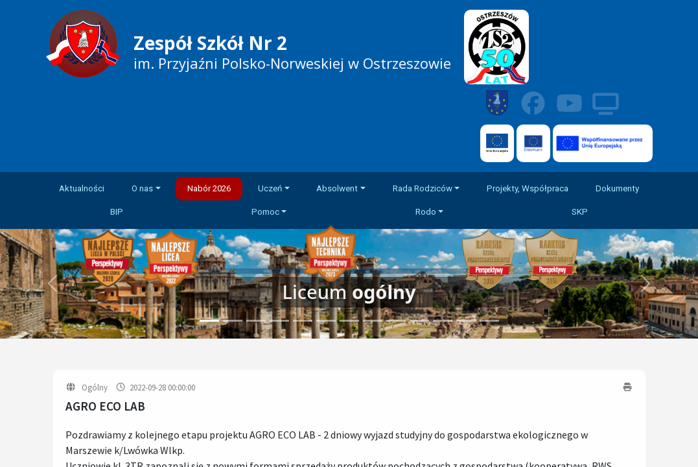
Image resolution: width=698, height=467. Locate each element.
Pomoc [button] (265, 212)
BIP (116, 212)
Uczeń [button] (270, 188)
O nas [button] (142, 188)
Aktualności (81, 188)
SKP (580, 212)
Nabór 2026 (209, 188)
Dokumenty (617, 188)
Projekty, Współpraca (527, 188)
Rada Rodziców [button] (422, 188)
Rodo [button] (425, 212)
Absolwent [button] (337, 188)
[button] (645, 284)
